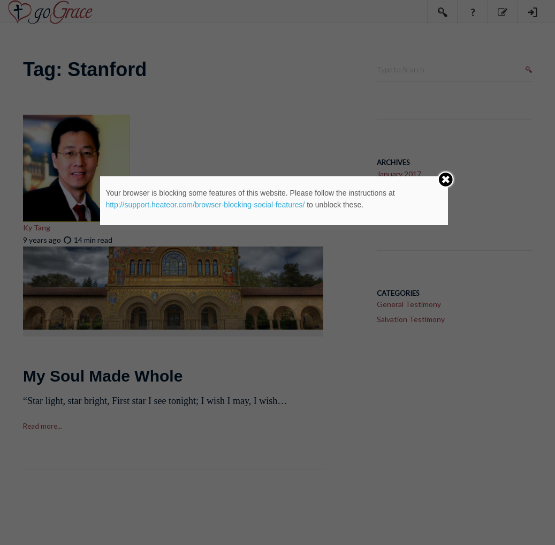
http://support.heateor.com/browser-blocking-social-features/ (205, 204)
